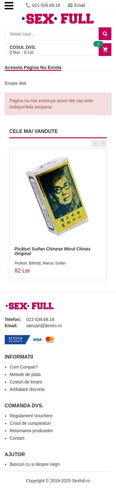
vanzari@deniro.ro (44, 325)
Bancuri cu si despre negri (35, 464)
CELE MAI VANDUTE (33, 131)
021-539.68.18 (43, 5)
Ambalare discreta (27, 389)
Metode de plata (25, 374)
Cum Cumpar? (24, 366)
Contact (17, 438)
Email (76, 5)
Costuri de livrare (26, 381)
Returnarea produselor (31, 430)
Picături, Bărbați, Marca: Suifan (40, 263)
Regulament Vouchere (31, 415)
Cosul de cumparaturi (30, 423)
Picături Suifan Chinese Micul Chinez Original (53, 251)
